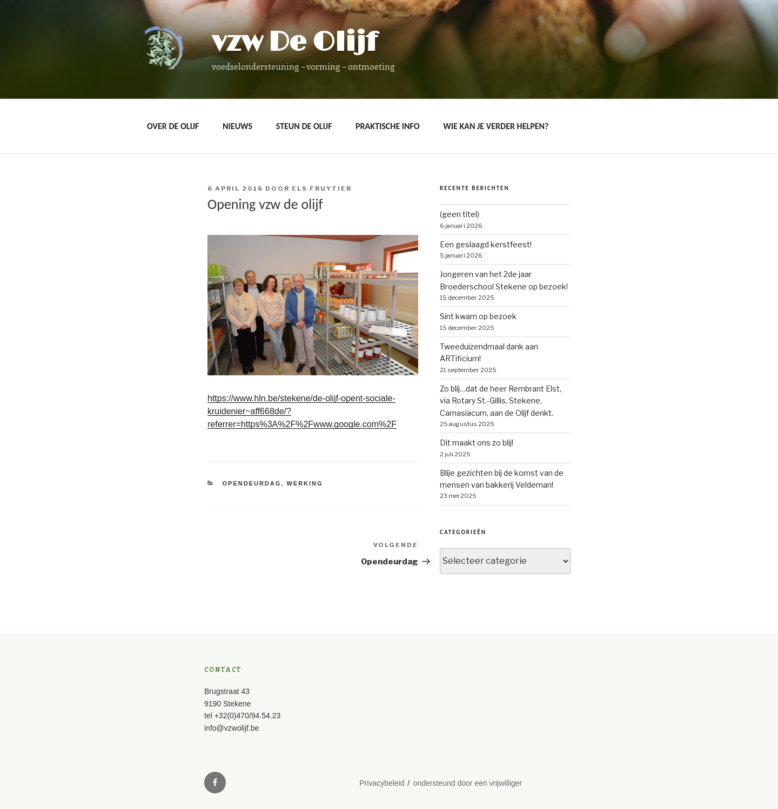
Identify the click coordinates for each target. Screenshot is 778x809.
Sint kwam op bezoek (478, 316)
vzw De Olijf (294, 42)
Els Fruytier (322, 188)
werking (304, 483)
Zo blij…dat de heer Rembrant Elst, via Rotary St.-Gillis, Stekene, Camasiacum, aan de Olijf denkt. (500, 400)
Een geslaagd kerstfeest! (486, 244)
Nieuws (237, 126)
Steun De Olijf (304, 126)
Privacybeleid (381, 783)
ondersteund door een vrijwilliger (467, 783)
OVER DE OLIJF (173, 126)
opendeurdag (252, 483)
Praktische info (388, 126)
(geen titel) (459, 214)
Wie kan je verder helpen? (495, 126)
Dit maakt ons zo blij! (476, 442)
